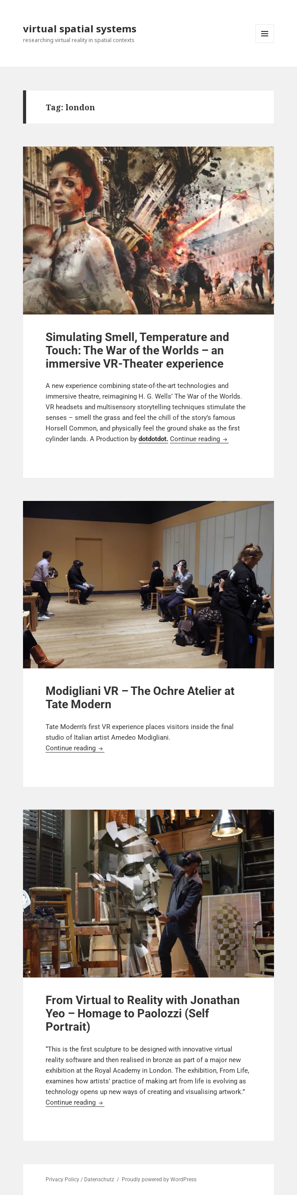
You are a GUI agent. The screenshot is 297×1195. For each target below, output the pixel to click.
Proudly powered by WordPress (159, 1179)
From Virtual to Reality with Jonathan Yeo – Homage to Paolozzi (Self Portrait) (143, 1013)
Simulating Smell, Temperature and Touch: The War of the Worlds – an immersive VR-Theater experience (137, 350)
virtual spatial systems (79, 28)
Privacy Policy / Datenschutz (80, 1179)
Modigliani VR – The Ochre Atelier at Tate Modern (140, 697)
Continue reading (199, 439)
